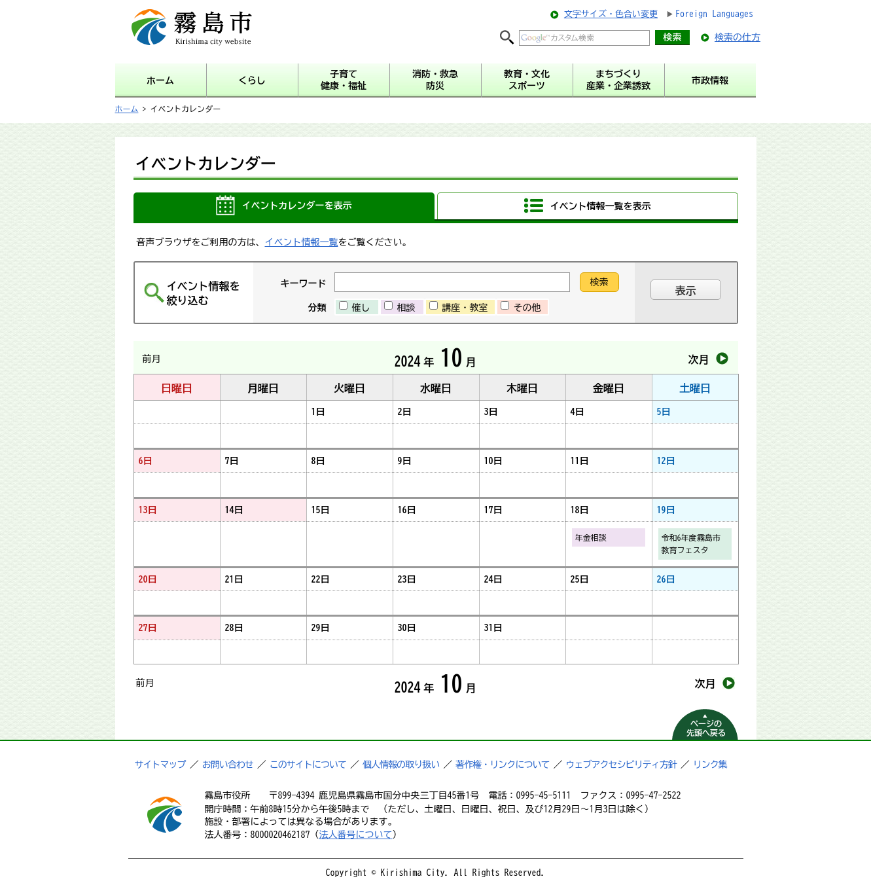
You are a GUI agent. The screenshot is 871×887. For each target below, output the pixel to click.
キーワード (304, 283)
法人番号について (356, 834)
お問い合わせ (227, 764)
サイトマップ (160, 764)
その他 (527, 307)
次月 (698, 359)
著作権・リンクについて (502, 764)
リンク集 (710, 764)
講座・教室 (465, 307)
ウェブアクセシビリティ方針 (621, 764)
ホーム (127, 109)
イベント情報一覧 (301, 242)
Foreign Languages (714, 13)
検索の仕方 (737, 37)
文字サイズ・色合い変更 (611, 14)
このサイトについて (308, 764)
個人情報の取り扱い (401, 764)
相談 (406, 307)
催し (361, 307)
